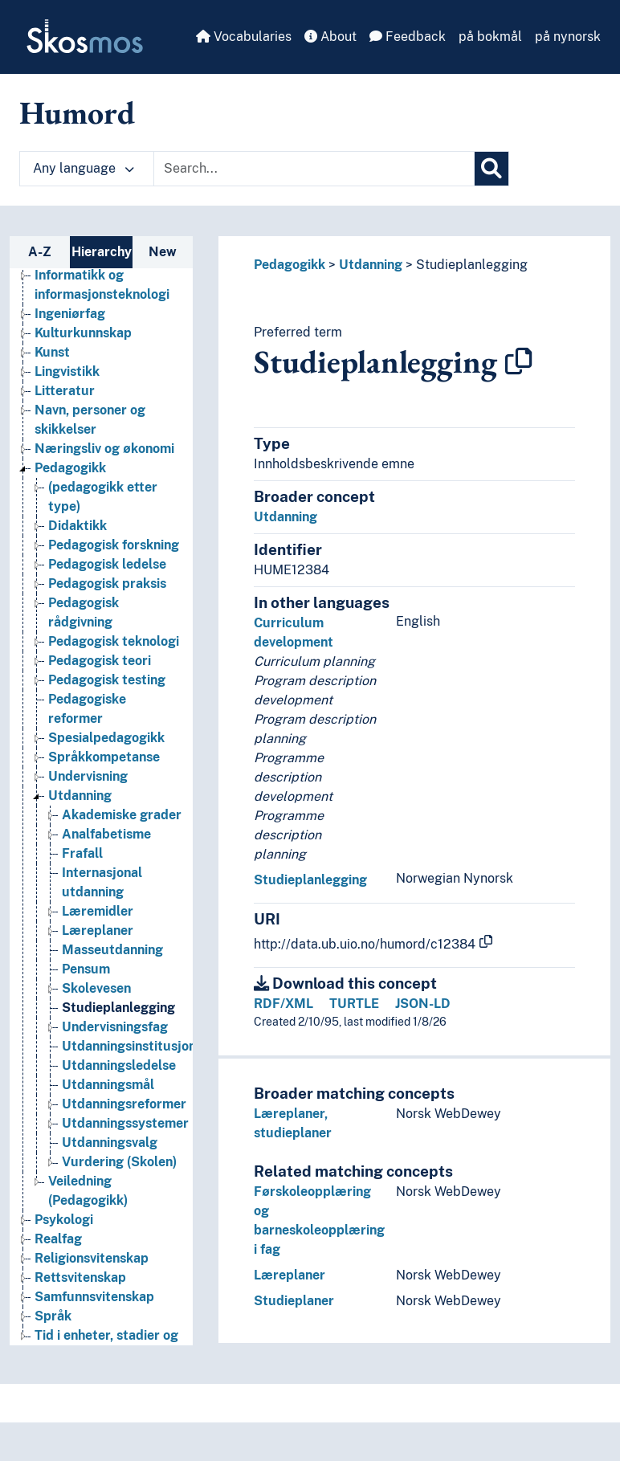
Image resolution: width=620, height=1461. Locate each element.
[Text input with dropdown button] (314, 168)
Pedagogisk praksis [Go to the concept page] (107, 583)
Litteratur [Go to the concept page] (65, 390)
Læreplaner (289, 1275)
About (330, 36)
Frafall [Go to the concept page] (82, 853)
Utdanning (370, 264)
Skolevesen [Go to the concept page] (96, 988)
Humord (77, 112)
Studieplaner (294, 1300)
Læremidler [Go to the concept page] (97, 911)
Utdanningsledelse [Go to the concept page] (119, 1065)
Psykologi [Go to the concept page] (64, 1219)
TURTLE (354, 1003)
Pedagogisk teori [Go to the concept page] (99, 660)
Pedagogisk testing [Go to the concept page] (106, 680)
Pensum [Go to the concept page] (86, 969)
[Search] (491, 168)
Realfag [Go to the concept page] (58, 1239)
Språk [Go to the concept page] (53, 1316)
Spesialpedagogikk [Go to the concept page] (106, 737)
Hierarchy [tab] (101, 251)
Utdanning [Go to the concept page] (80, 795)
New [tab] (163, 251)
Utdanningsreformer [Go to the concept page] (124, 1104)
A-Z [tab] (39, 251)
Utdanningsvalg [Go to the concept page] (109, 1142)
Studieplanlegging (472, 264)
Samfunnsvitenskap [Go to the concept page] (94, 1296)
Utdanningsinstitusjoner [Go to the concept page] (135, 1046)
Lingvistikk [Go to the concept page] (67, 371)
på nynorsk (568, 36)
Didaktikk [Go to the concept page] (77, 525)
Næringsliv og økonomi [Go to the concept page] (104, 448)
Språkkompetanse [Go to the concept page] (104, 757)
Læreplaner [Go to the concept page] (97, 930)
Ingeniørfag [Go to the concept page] (70, 313)
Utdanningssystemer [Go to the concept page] (125, 1123)
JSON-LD (423, 1003)
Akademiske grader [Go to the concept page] (122, 814)
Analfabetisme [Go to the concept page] (106, 834)
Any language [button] (83, 168)
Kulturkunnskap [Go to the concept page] (83, 333)
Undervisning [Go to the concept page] (88, 776)
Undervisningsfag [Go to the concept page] (115, 1027)
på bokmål (490, 36)
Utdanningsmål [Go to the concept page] (108, 1084)
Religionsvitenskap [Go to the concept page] (92, 1258)
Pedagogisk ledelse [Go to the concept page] (107, 564)
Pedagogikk (289, 264)
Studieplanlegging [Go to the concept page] (118, 1007)
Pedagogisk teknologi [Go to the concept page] (113, 641)
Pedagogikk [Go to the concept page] (70, 467)
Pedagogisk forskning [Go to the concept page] (113, 545)
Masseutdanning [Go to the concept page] (112, 949)
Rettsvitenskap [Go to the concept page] (80, 1277)
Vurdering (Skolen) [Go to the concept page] (119, 1161)
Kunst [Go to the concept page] (52, 352)
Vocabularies (244, 36)
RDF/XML (283, 1003)
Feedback (407, 36)
